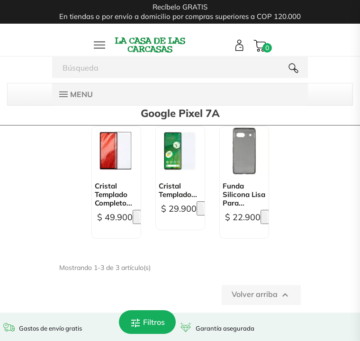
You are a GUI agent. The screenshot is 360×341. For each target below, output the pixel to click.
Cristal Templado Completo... (113, 194)
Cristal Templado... (178, 190)
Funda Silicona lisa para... (244, 194)
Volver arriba (261, 295)
